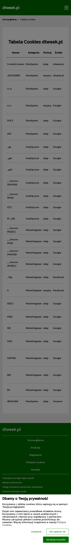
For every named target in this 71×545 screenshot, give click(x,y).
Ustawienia (36, 531)
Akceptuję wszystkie (55, 539)
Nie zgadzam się (58, 531)
